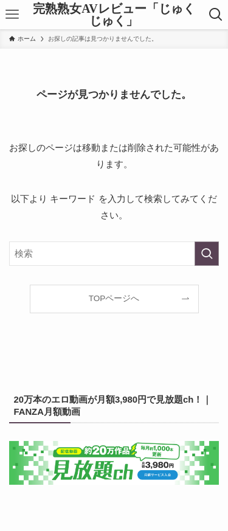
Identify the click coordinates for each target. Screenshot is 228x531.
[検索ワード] (114, 253)
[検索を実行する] (207, 253)
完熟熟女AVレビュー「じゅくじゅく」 (114, 14)
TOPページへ (114, 298)
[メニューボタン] (12, 14)
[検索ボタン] (216, 14)
